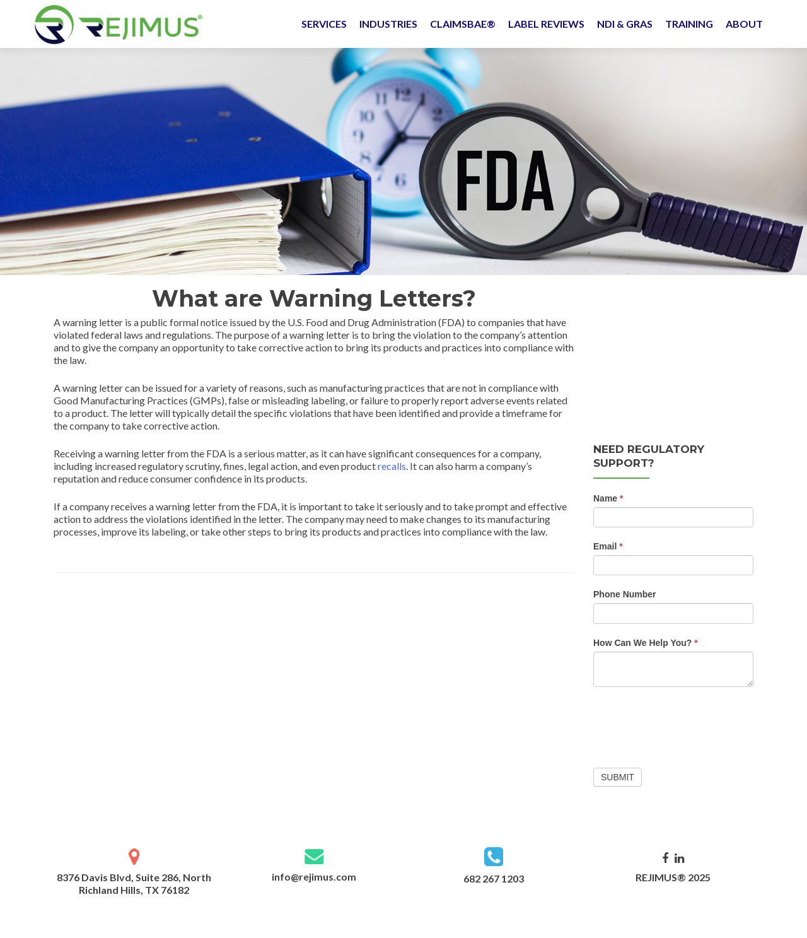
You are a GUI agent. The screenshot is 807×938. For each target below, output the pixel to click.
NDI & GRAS (625, 24)
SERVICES (324, 24)
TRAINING (689, 24)
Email (608, 546)
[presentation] (689, 724)
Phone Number (624, 594)
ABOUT (744, 24)
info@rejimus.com (314, 876)
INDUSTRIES (388, 24)
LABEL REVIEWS (546, 24)
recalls (392, 466)
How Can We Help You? (645, 643)
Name (608, 498)
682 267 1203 (493, 878)
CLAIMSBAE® (463, 24)
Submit (617, 777)
